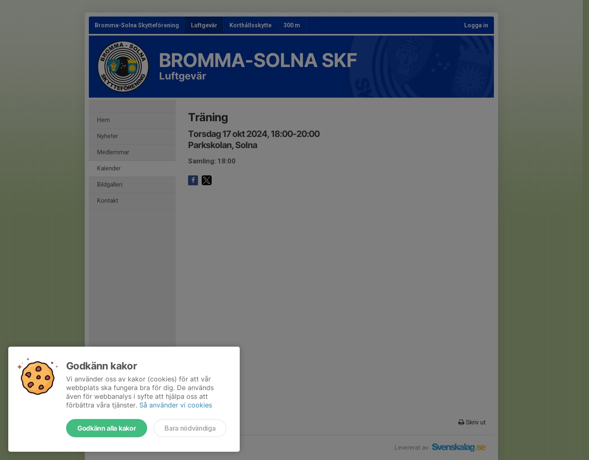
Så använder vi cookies (175, 405)
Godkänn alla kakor (106, 428)
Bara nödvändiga (190, 428)
